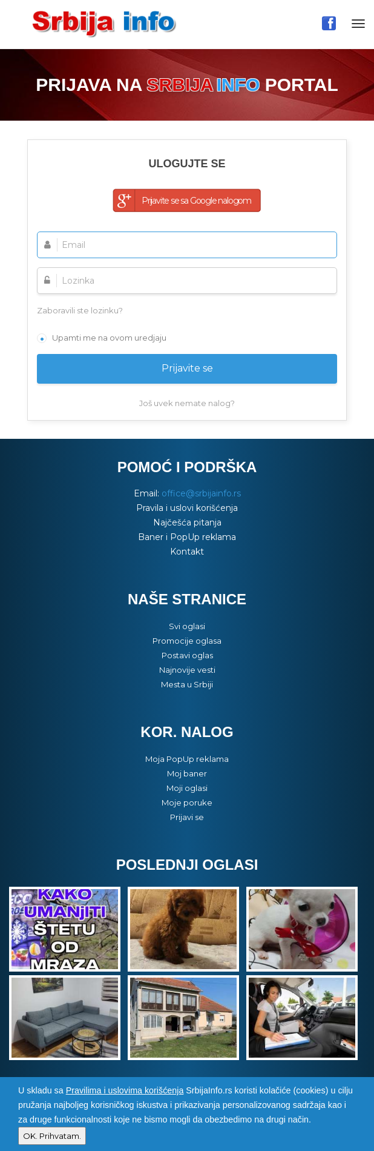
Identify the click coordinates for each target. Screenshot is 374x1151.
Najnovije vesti (187, 670)
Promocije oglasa (187, 641)
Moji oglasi (187, 788)
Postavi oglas (187, 655)
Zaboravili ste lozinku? (80, 310)
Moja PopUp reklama (187, 759)
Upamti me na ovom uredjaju (109, 337)
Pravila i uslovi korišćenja (187, 507)
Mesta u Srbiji (187, 684)
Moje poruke (187, 802)
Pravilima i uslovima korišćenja (125, 1090)
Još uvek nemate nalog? (187, 403)
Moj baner (187, 773)
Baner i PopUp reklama (187, 537)
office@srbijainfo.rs (201, 493)
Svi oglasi (187, 626)
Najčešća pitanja (187, 522)
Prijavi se (187, 817)
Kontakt (187, 551)
